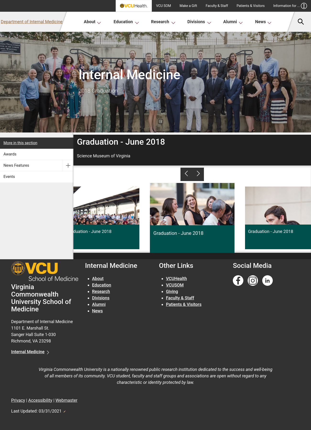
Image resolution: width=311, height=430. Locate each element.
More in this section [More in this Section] (21, 143)
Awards (10, 154)
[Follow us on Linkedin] (267, 280)
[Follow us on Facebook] (238, 280)
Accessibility (40, 400)
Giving (172, 291)
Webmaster (66, 400)
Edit (64, 410)
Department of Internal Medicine (31, 21)
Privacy (18, 400)
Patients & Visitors (251, 6)
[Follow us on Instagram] (253, 280)
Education (126, 21)
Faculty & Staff (217, 6)
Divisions (199, 21)
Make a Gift (188, 6)
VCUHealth (176, 278)
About (92, 21)
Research (163, 21)
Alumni (233, 21)
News (263, 21)
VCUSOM (175, 284)
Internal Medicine (28, 351)
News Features (16, 165)
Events (9, 176)
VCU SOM (163, 6)
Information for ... (290, 6)
